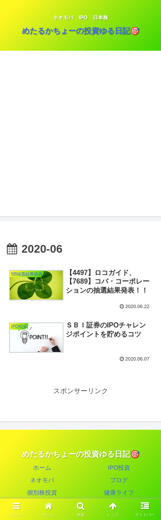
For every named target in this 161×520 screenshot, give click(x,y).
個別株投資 (42, 492)
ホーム (42, 467)
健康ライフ (119, 492)
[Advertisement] (80, 135)
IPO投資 (119, 467)
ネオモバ (42, 480)
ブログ (119, 480)
